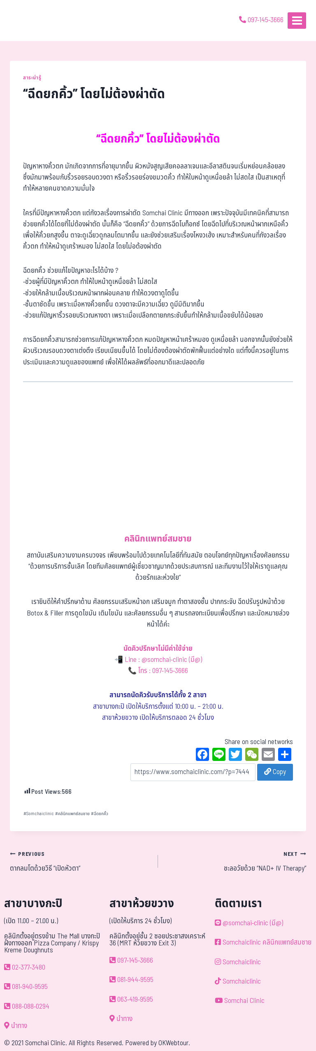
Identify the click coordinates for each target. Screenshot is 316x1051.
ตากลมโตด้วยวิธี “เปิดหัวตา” (80, 861)
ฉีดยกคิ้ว (99, 813)
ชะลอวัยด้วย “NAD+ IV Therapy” (235, 861)
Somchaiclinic (38, 813)
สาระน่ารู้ (32, 77)
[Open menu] (297, 20)
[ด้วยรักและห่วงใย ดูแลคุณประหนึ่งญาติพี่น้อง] (30, 20)
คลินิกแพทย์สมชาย (72, 813)
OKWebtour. (174, 1043)
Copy (275, 772)
